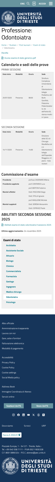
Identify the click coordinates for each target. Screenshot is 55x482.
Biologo (9, 260)
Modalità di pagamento (12, 348)
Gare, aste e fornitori (11, 338)
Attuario (10, 255)
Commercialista (13, 271)
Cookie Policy (8, 367)
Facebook (18, 414)
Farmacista (11, 276)
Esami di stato (39, 44)
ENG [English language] (22, 3)
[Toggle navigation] (51, 3)
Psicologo (11, 302)
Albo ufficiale (8, 323)
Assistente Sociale (15, 250)
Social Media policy (11, 377)
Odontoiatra (12, 297)
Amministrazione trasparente (15, 328)
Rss (43, 414)
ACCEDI (42, 3)
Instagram (13, 414)
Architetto (11, 245)
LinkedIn (23, 414)
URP (44, 425)
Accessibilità (7, 357)
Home (4, 44)
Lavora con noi (9, 333)
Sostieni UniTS (13, 406)
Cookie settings (9, 372)
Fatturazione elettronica (13, 343)
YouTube (28, 414)
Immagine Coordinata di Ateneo (16, 391)
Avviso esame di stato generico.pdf (20, 58)
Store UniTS (42, 406)
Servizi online (8, 396)
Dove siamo (7, 425)
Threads (38, 414)
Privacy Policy (8, 362)
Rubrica (34, 3)
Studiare (12, 44)
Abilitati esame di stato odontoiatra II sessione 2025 (27, 224)
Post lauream (25, 44)
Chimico (10, 266)
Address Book (8, 386)
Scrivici (27, 425)
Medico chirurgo (13, 291)
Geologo (10, 281)
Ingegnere (11, 286)
